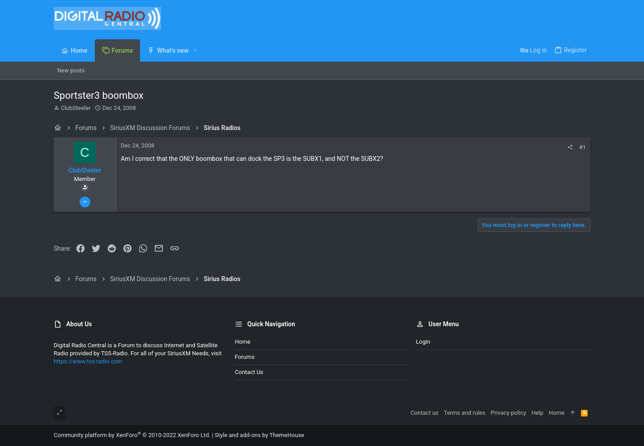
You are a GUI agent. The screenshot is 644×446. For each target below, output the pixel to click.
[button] (195, 50)
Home (242, 341)
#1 (582, 147)
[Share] (570, 147)
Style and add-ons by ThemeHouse (259, 435)
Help (537, 412)
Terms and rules (464, 412)
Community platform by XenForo (132, 435)
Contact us (249, 372)
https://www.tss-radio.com (88, 361)
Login (423, 341)
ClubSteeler (75, 108)
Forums (244, 356)
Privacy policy (508, 412)
